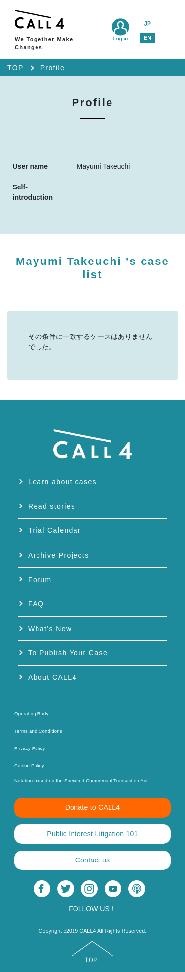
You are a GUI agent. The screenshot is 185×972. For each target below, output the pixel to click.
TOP (15, 68)
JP (147, 23)
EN (147, 38)
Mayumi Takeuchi (92, 267)
